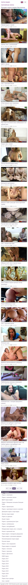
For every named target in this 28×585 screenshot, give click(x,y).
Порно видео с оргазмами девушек (11, 536)
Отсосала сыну (5, 343)
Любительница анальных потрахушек (11, 382)
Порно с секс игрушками (8, 544)
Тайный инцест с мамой (7, 25)
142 (18, 488)
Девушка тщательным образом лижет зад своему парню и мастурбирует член (12, 443)
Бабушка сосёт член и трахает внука (11, 263)
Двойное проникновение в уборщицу (11, 362)
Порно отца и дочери (8, 578)
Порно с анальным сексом (9, 497)
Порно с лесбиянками (8, 524)
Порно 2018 (5, 561)
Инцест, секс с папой (6, 144)
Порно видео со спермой (9, 546)
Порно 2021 (5, 568)
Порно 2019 (5, 563)
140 (10, 488)
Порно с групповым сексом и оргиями (12, 509)
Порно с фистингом (7, 553)
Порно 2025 (5, 571)
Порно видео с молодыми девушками (12, 534)
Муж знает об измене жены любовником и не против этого (13, 123)
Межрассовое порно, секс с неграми (12, 529)
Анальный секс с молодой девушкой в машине (11, 402)
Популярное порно (7, 5)
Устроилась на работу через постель (11, 483)
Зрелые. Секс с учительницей (9, 44)
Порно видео (5, 2)
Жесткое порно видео (8, 514)
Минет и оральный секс (8, 531)
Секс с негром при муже (7, 243)
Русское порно (6, 541)
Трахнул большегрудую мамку (9, 163)
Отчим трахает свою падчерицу (10, 103)
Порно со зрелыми (7, 516)
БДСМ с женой (5, 64)
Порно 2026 (5, 573)
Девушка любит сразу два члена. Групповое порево (13, 203)
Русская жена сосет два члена (9, 224)
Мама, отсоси (4, 464)
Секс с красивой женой (7, 83)
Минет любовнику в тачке (8, 304)
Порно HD (4, 576)
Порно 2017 (5, 558)
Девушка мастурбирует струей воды (11, 423)
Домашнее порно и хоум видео (10, 511)
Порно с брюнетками (8, 506)
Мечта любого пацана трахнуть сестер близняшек (11, 283)
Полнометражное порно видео (10, 539)
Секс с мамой (5, 581)
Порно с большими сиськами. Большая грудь (12, 503)
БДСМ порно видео (7, 500)
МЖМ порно (5, 556)
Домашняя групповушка (7, 183)
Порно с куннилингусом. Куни (10, 521)
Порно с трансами (7, 551)
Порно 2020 (5, 566)
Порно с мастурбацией (8, 526)
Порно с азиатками (7, 495)
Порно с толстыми (7, 549)
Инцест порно (5, 519)
